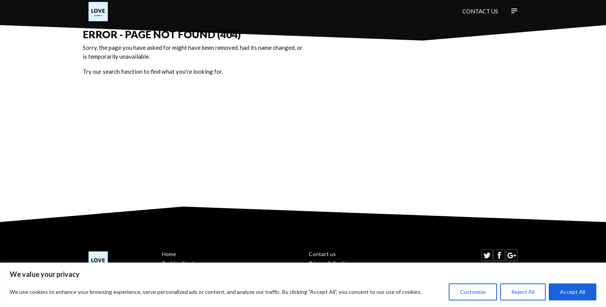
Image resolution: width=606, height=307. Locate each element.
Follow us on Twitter (487, 255)
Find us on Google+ (511, 255)
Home (169, 254)
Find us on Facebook (499, 255)
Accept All (572, 291)
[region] (303, 285)
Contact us (480, 11)
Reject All (523, 291)
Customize (473, 291)
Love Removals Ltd (98, 11)
